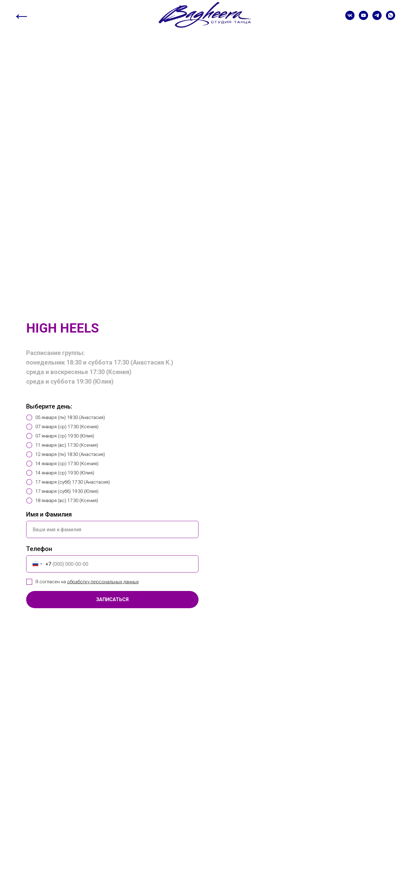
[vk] (350, 15)
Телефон (39, 549)
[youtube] (363, 15)
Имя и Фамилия (49, 514)
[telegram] (377, 15)
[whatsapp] (390, 15)
